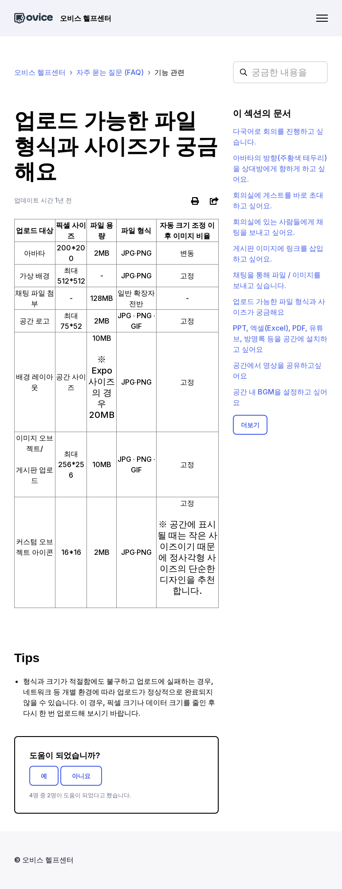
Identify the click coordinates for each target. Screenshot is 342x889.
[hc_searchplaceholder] (280, 72)
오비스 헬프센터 (40, 72)
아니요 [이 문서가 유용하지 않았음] (81, 776)
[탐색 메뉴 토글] (322, 18)
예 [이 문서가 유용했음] (44, 776)
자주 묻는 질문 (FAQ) (110, 72)
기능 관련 (169, 72)
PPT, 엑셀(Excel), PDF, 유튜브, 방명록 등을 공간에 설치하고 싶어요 (280, 339)
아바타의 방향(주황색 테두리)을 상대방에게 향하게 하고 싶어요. (280, 168)
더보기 (250, 425)
